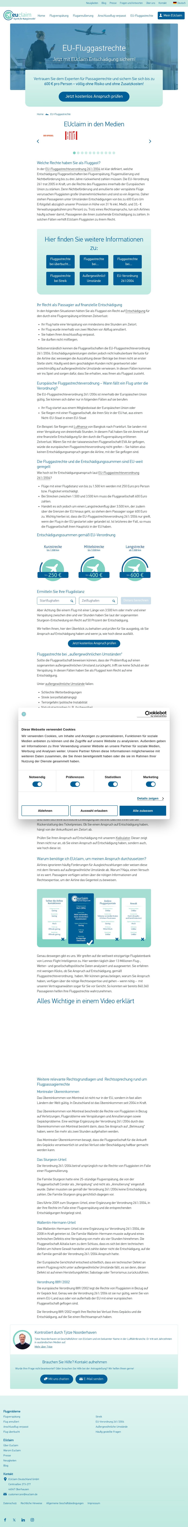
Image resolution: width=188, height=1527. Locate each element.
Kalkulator (123, 838)
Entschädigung (135, 311)
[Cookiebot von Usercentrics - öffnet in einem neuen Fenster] (151, 714)
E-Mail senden (91, 1379)
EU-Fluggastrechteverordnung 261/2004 (72, 169)
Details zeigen (147, 798)
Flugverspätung (59, 15)
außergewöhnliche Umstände (65, 684)
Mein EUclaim (173, 15)
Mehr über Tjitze (43, 1347)
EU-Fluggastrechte (141, 15)
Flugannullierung (83, 15)
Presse (113, 3)
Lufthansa (81, 427)
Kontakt (162, 3)
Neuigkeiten (92, 3)
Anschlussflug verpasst (112, 15)
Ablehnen (45, 810)
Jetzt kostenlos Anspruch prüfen (94, 96)
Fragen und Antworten (131, 3)
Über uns (150, 3)
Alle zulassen (143, 810)
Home (41, 15)
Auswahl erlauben (94, 810)
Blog (104, 3)
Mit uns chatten (56, 1379)
